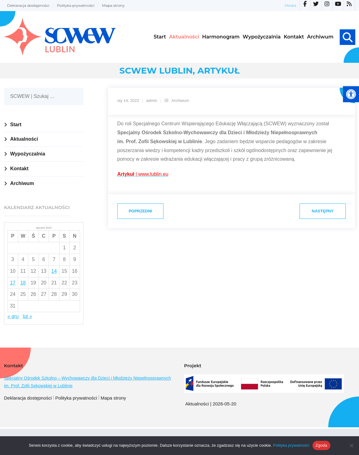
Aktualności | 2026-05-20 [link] (210, 403)
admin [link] (151, 100)
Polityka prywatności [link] (76, 5)
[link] (351, 94)
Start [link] (15, 124)
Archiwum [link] (180, 100)
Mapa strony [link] (113, 5)
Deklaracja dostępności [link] (28, 5)
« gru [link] (12, 316)
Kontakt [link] (19, 168)
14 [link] (54, 271)
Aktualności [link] (24, 139)
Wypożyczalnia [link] (27, 153)
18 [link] (23, 282)
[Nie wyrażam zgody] (351, 445)
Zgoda (321, 445)
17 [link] (12, 282)
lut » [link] (27, 316)
